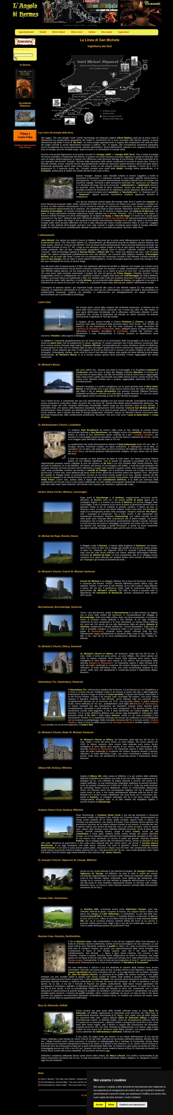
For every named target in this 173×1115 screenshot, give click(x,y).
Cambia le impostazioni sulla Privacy (25, 146)
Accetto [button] (99, 1104)
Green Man (77, 451)
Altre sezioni (106, 32)
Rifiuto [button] (111, 1104)
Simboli (42, 32)
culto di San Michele (114, 218)
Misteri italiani (58, 32)
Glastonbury (97, 631)
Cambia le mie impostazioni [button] (132, 1104)
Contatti (141, 13)
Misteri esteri (76, 32)
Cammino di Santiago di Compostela (95, 329)
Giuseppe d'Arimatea (123, 722)
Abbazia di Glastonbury (101, 663)
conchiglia (122, 331)
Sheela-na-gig (75, 960)
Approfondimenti (26, 32)
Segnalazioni (123, 32)
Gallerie (91, 32)
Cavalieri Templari (143, 435)
